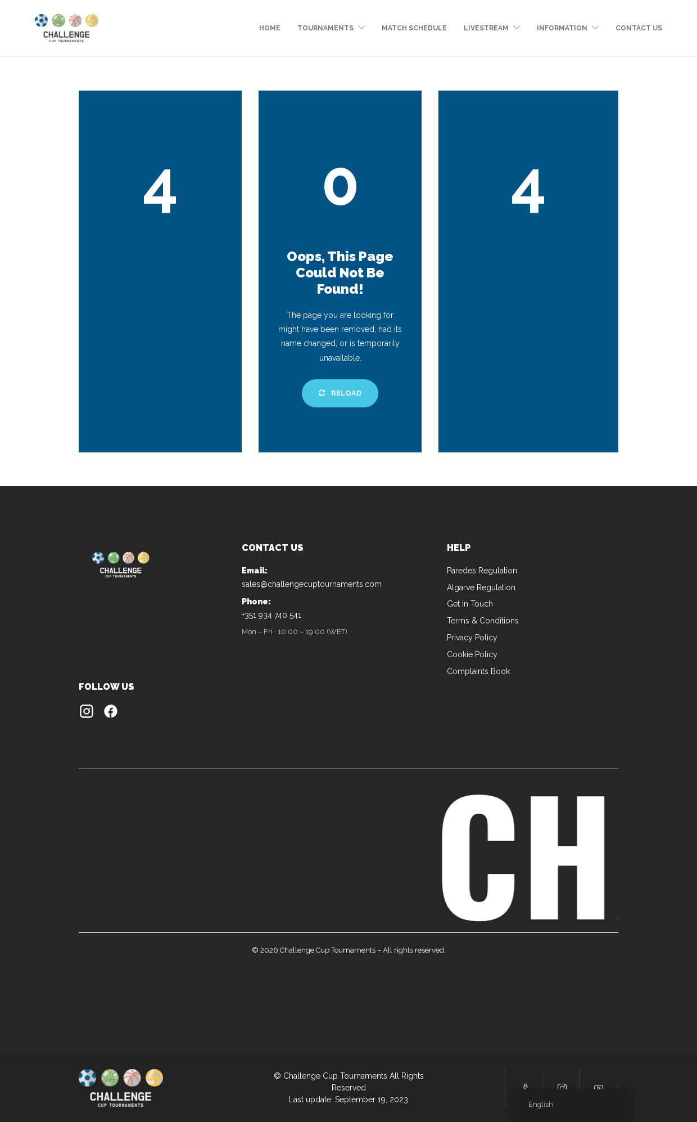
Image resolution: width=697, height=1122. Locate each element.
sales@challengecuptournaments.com (312, 584)
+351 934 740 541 (271, 615)
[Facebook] (111, 713)
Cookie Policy (472, 654)
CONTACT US (638, 28)
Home (269, 28)
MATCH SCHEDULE (414, 28)
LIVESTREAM (486, 28)
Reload (340, 393)
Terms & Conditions (483, 620)
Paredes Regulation (482, 570)
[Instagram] (86, 713)
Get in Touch (470, 603)
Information (562, 28)
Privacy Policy (472, 637)
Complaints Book (478, 671)
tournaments (325, 28)
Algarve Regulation (481, 587)
